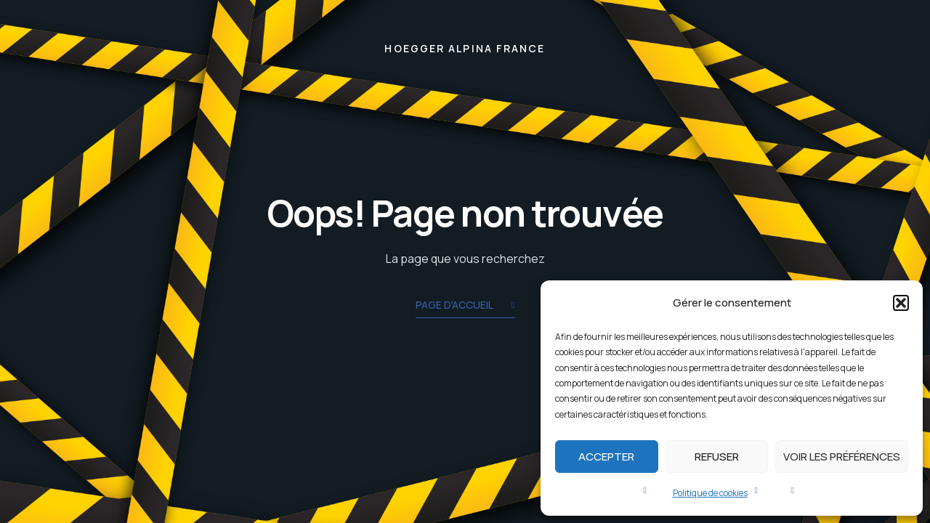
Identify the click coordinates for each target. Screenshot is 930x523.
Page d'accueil (465, 306)
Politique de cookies (710, 493)
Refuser (717, 456)
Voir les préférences (841, 456)
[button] (901, 303)
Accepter (606, 456)
